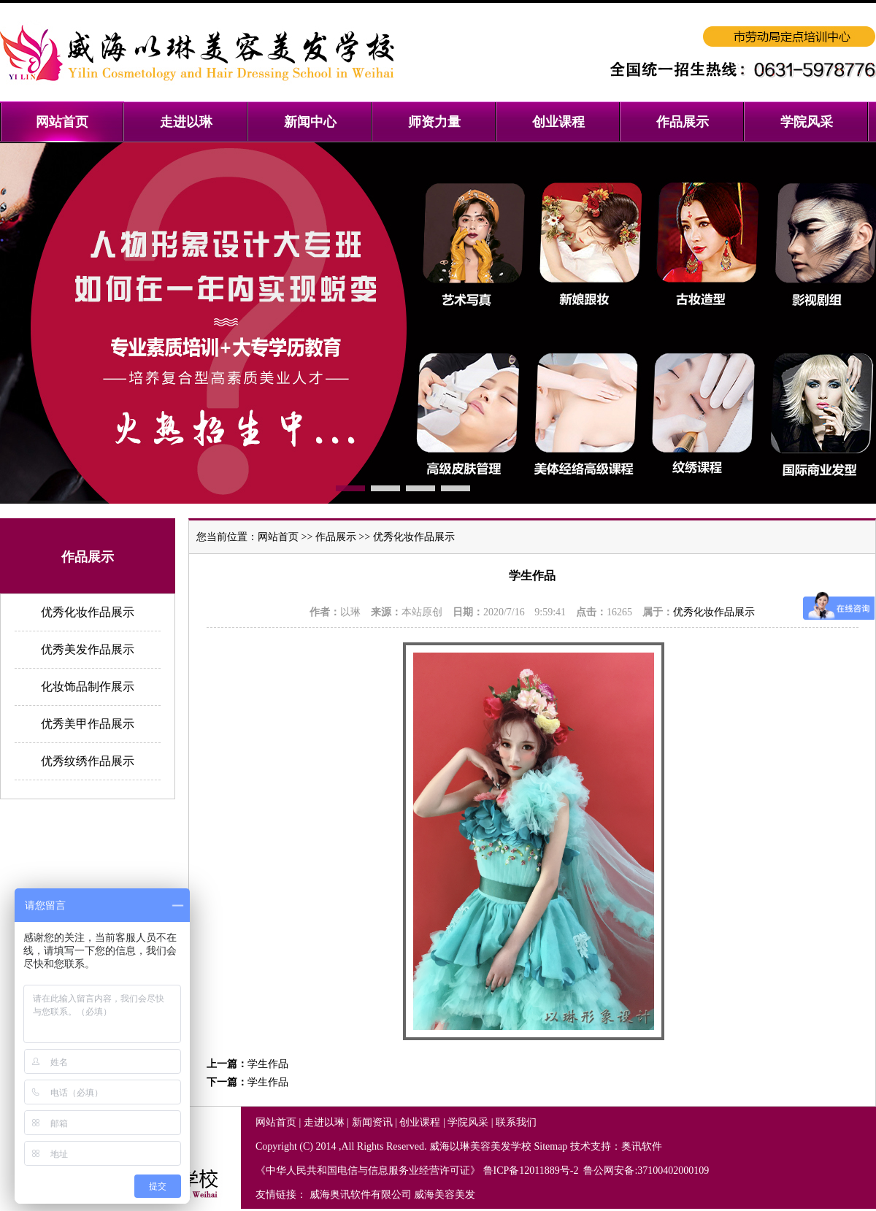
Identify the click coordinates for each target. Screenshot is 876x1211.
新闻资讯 (372, 1122)
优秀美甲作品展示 (87, 724)
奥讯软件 (641, 1146)
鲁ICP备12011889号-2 (532, 1170)
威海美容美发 (444, 1194)
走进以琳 (324, 1122)
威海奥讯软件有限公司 (361, 1194)
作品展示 (335, 536)
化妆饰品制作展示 (87, 686)
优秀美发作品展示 (87, 649)
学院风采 (467, 1122)
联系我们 (516, 1122)
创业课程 (419, 1122)
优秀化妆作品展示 (87, 612)
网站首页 (278, 536)
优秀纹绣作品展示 (87, 761)
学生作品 (267, 1063)
